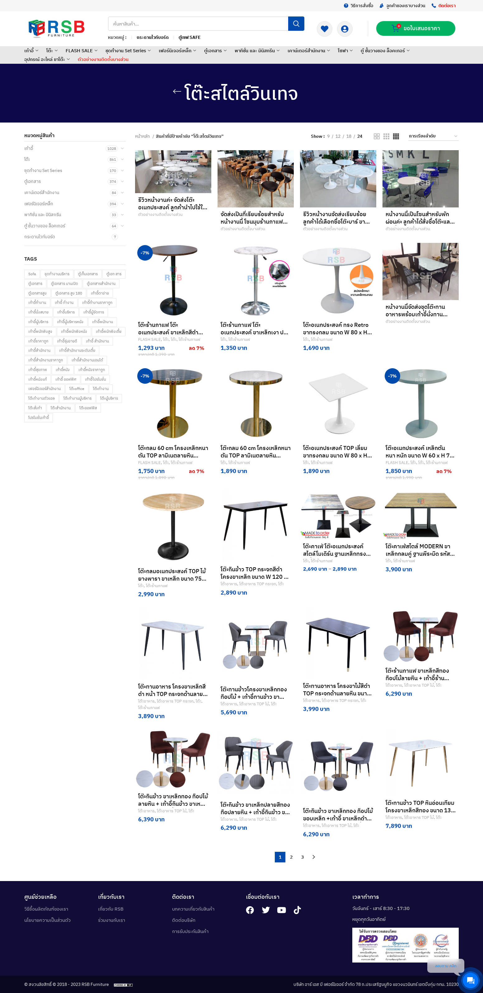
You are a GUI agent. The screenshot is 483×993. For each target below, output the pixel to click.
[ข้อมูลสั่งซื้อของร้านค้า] (433, 136)
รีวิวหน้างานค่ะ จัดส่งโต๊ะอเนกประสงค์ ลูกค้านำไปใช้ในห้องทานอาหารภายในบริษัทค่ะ (173, 207)
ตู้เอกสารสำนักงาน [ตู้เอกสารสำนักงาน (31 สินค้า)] (101, 283)
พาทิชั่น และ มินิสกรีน (258, 50)
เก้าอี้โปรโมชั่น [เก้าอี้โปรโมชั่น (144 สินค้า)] (95, 379)
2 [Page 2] (291, 857)
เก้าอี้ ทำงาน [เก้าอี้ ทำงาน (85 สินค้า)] (64, 302)
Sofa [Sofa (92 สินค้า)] (32, 273)
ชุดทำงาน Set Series (129, 50)
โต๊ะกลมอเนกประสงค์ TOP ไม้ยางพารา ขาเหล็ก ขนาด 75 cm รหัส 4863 (172, 579)
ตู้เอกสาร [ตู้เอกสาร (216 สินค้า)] (35, 283)
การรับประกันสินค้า (190, 931)
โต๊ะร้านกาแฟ (189, 339)
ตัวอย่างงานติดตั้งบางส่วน (103, 59)
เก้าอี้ (32, 50)
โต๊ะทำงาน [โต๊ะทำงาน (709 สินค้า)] (101, 388)
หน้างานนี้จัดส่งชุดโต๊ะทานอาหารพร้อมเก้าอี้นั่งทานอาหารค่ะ (415, 314)
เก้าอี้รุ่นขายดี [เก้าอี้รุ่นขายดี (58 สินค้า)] (67, 341)
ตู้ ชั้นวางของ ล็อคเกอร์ (386, 50)
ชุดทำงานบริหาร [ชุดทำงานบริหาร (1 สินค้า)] (57, 273)
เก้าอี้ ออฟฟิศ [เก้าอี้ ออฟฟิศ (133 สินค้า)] (65, 379)
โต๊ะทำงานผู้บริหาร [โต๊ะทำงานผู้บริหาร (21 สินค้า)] (77, 398)
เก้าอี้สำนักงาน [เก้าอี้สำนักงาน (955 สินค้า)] (39, 350)
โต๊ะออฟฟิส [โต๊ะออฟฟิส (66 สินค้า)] (88, 408)
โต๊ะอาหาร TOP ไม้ (254, 704)
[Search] (206, 23)
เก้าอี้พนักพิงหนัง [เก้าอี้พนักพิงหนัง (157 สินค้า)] (74, 331)
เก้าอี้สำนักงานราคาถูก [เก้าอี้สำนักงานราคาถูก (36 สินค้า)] (45, 360)
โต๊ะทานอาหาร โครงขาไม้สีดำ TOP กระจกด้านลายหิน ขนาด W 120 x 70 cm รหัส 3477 (336, 693)
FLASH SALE (82, 50)
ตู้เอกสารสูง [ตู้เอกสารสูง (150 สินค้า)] (37, 293)
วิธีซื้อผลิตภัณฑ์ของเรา (46, 909)
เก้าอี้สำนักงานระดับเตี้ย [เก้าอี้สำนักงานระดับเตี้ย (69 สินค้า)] (77, 350)
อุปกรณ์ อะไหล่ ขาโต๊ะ (47, 59)
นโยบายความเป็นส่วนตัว (47, 920)
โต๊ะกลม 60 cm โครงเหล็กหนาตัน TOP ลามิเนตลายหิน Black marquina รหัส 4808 (173, 455)
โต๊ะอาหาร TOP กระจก (257, 584)
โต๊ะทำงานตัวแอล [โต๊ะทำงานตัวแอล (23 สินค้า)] (41, 398)
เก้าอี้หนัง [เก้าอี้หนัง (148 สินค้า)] (63, 369)
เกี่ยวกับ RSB (111, 909)
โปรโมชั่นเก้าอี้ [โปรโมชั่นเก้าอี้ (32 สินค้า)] (38, 417)
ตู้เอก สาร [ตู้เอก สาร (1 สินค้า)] (113, 273)
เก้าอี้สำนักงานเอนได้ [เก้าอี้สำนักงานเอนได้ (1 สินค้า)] (87, 360)
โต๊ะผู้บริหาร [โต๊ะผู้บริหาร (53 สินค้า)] (109, 398)
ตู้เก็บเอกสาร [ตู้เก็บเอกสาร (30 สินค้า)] (88, 273)
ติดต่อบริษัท (183, 920)
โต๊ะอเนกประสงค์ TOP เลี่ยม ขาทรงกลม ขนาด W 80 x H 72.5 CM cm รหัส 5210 (335, 455)
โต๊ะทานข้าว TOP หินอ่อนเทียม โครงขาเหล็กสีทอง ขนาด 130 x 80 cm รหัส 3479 (420, 810)
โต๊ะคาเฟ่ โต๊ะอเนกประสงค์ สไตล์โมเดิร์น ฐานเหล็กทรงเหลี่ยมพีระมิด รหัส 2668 (334, 554)
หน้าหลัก (143, 136)
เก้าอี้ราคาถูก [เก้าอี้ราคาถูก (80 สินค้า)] (38, 341)
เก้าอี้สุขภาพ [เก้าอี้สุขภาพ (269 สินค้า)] (37, 369)
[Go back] (177, 91)
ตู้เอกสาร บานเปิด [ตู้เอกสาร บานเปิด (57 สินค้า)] (64, 283)
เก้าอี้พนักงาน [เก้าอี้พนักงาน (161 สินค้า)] (102, 321)
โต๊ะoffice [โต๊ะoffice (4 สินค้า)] (76, 388)
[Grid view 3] (386, 136)
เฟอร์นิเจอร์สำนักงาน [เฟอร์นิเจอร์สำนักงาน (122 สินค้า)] (44, 388)
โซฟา (346, 50)
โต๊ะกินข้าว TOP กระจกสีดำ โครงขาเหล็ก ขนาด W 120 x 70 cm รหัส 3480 (254, 577)
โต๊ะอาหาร (229, 584)
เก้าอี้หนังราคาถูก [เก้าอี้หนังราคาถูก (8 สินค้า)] (91, 369)
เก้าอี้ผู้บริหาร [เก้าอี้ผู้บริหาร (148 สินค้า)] (38, 321)
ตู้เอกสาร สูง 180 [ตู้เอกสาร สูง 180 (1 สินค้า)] (68, 293)
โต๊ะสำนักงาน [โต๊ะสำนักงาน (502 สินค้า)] (61, 408)
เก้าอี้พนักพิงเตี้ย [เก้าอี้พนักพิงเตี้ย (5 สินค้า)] (108, 331)
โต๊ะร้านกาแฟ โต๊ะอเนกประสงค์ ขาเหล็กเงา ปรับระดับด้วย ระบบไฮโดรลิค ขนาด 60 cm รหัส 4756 (255, 336)
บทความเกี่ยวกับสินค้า (193, 909)
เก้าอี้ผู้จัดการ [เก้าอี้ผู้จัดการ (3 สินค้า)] (93, 312)
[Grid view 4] (396, 136)
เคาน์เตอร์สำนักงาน (309, 50)
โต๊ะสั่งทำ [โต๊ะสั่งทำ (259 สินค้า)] (35, 408)
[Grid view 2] (377, 136)
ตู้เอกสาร (216, 50)
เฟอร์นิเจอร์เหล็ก (178, 50)
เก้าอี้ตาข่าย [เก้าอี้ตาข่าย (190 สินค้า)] (100, 293)
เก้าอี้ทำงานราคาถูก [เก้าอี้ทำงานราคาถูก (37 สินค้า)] (97, 302)
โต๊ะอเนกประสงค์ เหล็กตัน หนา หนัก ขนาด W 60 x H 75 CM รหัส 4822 (419, 455)
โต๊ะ (52, 50)
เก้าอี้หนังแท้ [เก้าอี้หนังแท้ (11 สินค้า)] (37, 379)
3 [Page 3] (302, 857)
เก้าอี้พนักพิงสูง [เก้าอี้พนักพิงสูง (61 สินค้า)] (40, 331)
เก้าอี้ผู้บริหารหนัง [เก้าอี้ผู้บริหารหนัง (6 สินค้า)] (70, 321)
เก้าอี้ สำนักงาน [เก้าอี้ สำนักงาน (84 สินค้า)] (97, 341)
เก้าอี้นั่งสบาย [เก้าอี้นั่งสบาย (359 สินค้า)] (38, 312)
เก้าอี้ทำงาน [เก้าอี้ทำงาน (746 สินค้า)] (37, 302)
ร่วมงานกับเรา (111, 920)
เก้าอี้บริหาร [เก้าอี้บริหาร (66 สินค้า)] (66, 312)
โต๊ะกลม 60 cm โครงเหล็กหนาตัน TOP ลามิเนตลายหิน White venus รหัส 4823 (256, 455)
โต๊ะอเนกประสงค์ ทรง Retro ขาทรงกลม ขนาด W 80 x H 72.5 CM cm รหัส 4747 (335, 332)
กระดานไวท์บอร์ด (39, 236)
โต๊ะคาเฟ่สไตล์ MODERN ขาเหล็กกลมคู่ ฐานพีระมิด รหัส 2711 (418, 554)
